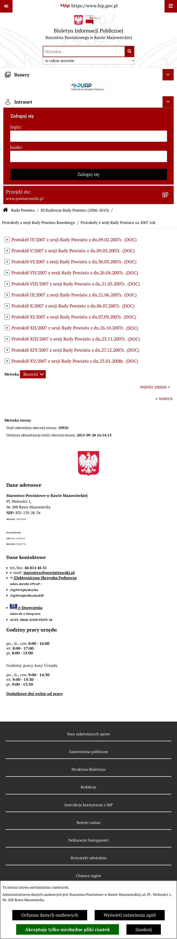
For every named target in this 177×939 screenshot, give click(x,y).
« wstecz (164, 398)
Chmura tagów (88, 875)
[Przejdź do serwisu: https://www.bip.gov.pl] (88, 6)
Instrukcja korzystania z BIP (88, 804)
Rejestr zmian (88, 822)
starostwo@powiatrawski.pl (49, 572)
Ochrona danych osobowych (49, 915)
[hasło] (88, 156)
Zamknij (143, 929)
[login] (88, 136)
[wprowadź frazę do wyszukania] (84, 51)
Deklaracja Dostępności (88, 840)
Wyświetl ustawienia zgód (130, 915)
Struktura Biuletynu (89, 769)
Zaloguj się (88, 174)
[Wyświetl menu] (171, 6)
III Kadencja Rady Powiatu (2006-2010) (75, 210)
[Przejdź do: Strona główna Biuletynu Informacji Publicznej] (5, 210)
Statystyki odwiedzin (89, 857)
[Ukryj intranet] (168, 102)
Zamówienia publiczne (88, 751)
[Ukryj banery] (168, 74)
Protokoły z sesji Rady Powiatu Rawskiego (38, 222)
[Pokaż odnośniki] (6, 6)
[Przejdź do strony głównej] (88, 29)
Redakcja (88, 787)
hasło (15, 147)
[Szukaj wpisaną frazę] (129, 51)
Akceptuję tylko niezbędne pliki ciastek (67, 929)
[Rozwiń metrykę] (33, 374)
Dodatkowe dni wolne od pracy (34, 693)
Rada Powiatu (23, 210)
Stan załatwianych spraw (88, 734)
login (15, 127)
